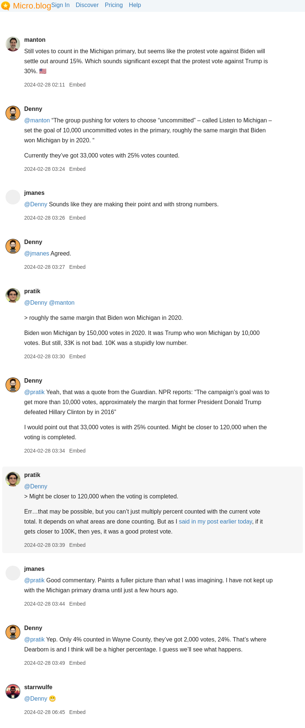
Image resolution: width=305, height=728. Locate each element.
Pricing (114, 5)
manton (34, 40)
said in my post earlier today (215, 521)
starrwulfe (38, 687)
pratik (32, 291)
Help (135, 5)
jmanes (34, 193)
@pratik (34, 392)
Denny (33, 109)
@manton (37, 120)
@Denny (35, 204)
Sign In (60, 5)
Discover (87, 5)
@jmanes (36, 253)
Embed (77, 85)
